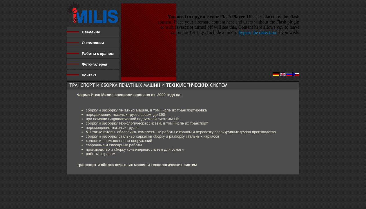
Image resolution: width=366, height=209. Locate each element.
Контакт (89, 75)
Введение (91, 32)
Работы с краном (98, 53)
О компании (93, 43)
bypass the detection (257, 32)
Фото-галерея (94, 64)
